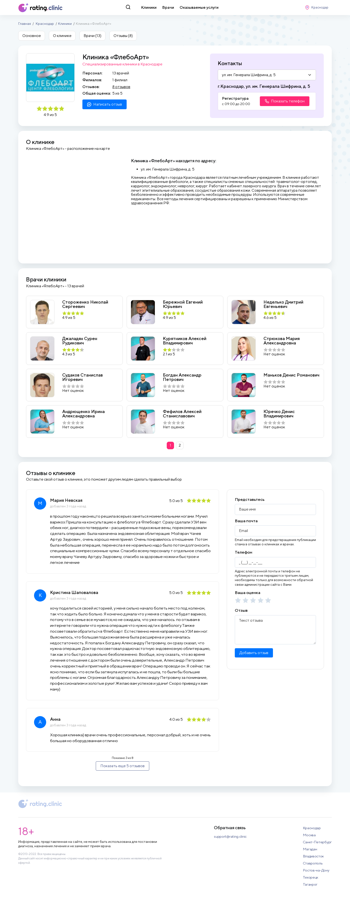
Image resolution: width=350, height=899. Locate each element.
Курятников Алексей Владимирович (184, 340)
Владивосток (313, 856)
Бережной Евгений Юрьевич (183, 304)
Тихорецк (310, 877)
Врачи (168, 7)
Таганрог (310, 884)
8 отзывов (121, 86)
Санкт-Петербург (317, 842)
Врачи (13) (92, 35)
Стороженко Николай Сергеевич (85, 304)
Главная (24, 24)
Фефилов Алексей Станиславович (182, 413)
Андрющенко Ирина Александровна (83, 413)
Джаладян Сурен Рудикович (79, 340)
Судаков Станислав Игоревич (82, 377)
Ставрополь (313, 863)
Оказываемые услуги (199, 7)
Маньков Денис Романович (291, 375)
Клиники (149, 7)
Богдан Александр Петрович (182, 377)
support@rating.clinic (230, 836)
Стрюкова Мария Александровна (281, 340)
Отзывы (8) (123, 35)
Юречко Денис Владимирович (279, 413)
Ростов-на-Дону (316, 870)
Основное (31, 35)
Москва (309, 835)
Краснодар (45, 24)
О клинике (62, 35)
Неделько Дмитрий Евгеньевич (283, 304)
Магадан (310, 849)
